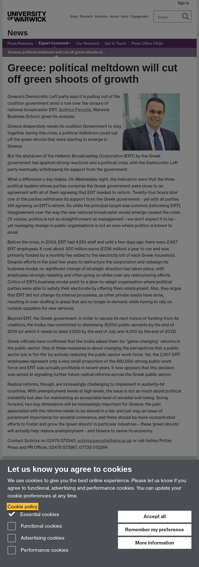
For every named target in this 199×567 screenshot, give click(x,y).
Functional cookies (35, 526)
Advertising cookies (36, 538)
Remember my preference (154, 530)
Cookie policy (23, 507)
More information (154, 543)
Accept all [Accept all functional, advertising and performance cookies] (155, 516)
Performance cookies (38, 550)
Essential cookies (33, 514)
